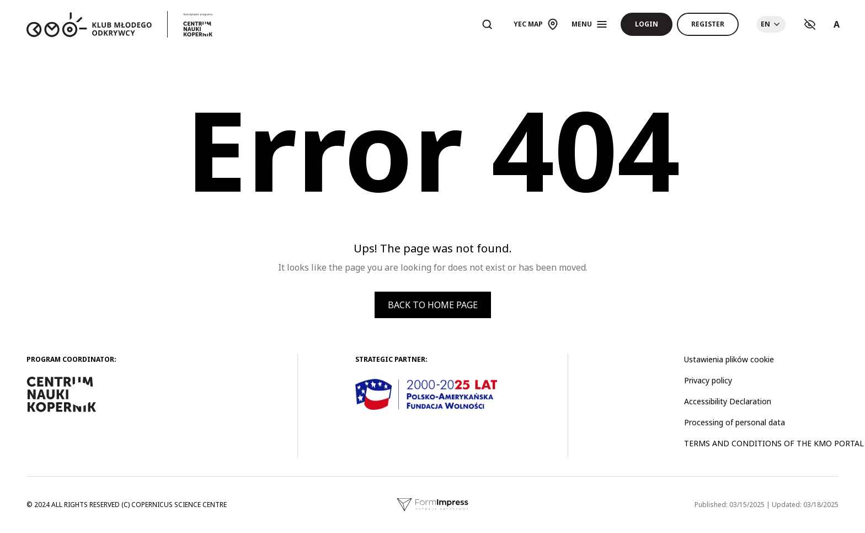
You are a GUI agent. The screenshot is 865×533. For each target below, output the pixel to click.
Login (646, 24)
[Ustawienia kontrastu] (810, 24)
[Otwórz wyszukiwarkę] (487, 24)
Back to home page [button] (433, 305)
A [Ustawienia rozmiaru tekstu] (837, 24)
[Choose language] (771, 24)
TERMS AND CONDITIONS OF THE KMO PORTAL (774, 443)
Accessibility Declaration (727, 401)
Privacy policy (708, 380)
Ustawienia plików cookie (729, 359)
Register (707, 24)
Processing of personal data (734, 422)
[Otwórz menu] (589, 24)
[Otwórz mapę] (536, 24)
